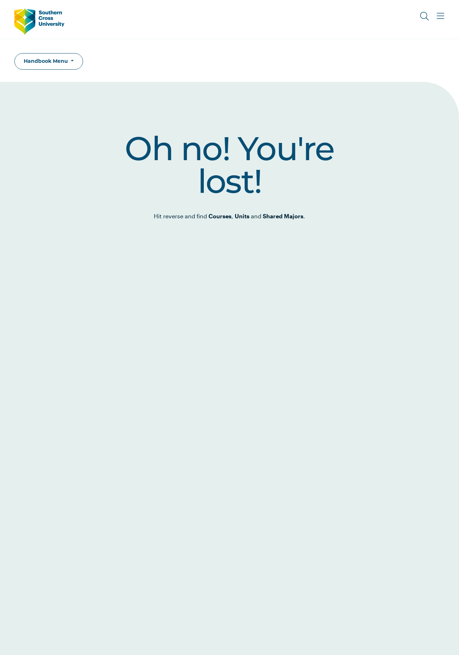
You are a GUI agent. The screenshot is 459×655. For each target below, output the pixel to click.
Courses (219, 216)
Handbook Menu (46, 61)
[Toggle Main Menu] (440, 16)
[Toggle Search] (424, 16)
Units (242, 216)
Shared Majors (283, 216)
